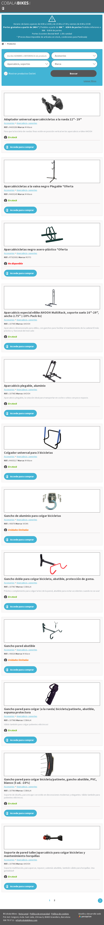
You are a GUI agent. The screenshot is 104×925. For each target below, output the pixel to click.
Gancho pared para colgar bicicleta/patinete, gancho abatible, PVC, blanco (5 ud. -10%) (50, 781)
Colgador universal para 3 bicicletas (28, 452)
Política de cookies (60, 913)
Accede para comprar (22, 146)
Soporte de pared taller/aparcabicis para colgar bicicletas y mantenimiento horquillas (44, 854)
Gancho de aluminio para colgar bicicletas (32, 516)
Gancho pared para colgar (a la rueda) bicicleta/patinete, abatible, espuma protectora (49, 710)
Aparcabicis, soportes (27, 123)
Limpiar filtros (90, 81)
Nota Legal (23, 913)
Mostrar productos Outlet (22, 73)
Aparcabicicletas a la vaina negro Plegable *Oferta (38, 186)
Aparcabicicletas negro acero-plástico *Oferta (36, 249)
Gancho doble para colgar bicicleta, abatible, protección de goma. (49, 579)
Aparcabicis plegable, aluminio (25, 386)
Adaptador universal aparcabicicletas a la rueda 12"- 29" (43, 119)
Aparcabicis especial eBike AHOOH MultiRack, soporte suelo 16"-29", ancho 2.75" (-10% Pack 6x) (51, 314)
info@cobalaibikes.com (26, 920)
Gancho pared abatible (19, 646)
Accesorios (9, 123)
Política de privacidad (40, 913)
